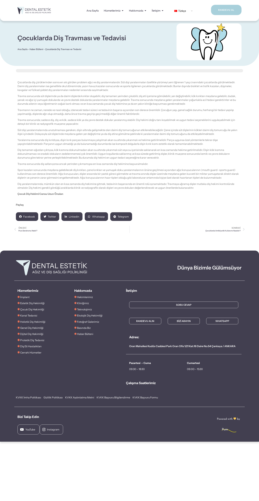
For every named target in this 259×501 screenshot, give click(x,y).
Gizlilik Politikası (53, 397)
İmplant (25, 297)
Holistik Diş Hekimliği (32, 321)
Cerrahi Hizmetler (30, 352)
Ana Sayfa (92, 10)
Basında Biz (84, 327)
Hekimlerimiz (85, 297)
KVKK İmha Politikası (28, 397)
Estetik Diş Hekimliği (32, 303)
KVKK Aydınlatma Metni (79, 397)
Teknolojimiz (84, 309)
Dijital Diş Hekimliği (31, 334)
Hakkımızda (136, 10)
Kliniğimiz (83, 303)
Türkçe (180, 11)
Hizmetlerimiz (112, 10)
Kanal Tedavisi (28, 315)
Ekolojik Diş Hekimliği (90, 315)
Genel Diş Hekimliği (31, 327)
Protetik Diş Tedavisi (32, 340)
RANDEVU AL (222, 10)
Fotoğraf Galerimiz (86, 321)
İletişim (156, 10)
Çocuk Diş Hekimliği (32, 309)
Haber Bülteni (36, 49)
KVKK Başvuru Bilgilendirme (113, 397)
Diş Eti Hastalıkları (31, 346)
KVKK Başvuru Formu (145, 397)
